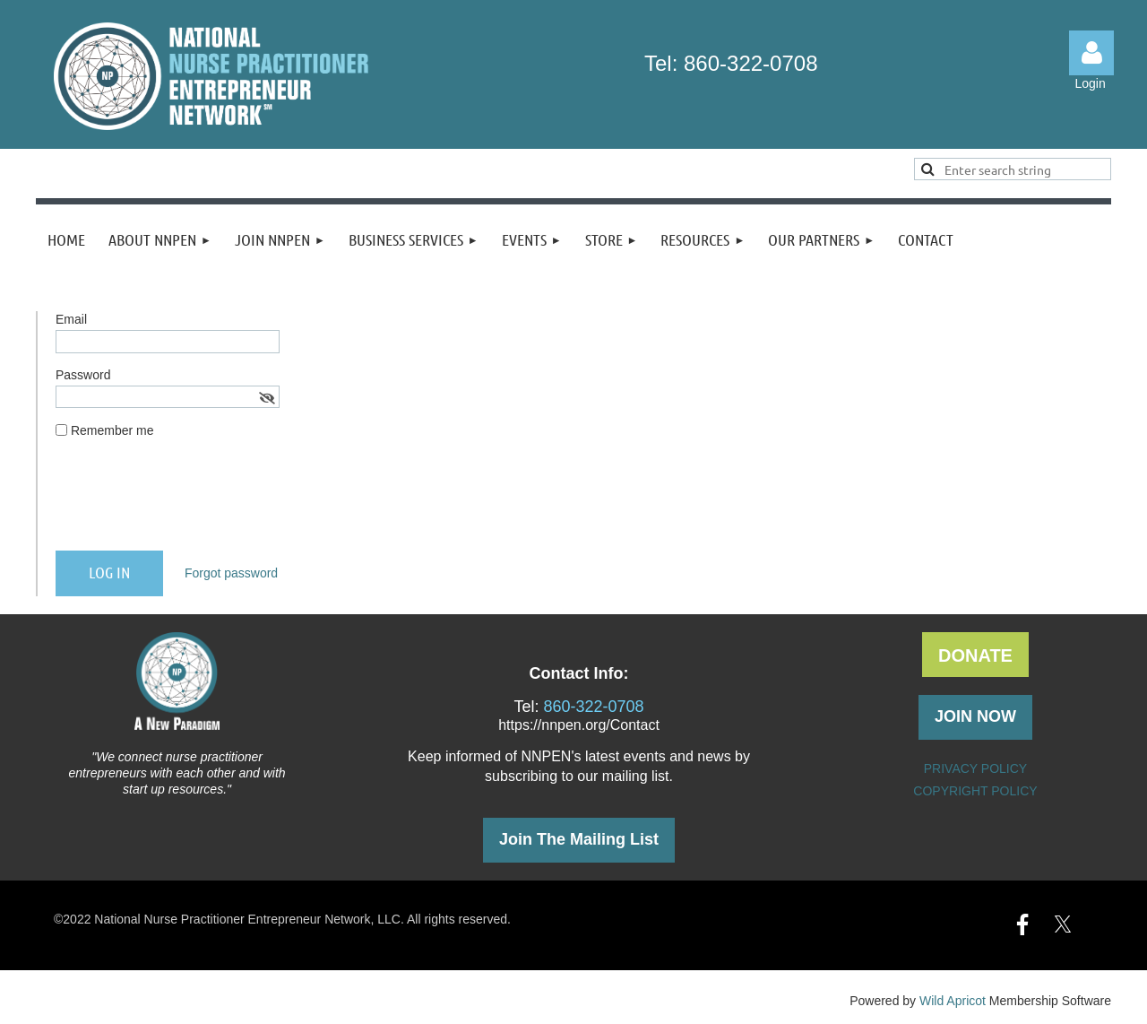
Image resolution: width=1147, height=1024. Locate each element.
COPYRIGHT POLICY (975, 791)
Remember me (112, 430)
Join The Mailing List (579, 839)
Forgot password (231, 573)
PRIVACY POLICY (975, 768)
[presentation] (192, 502)
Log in (1091, 52)
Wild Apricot (952, 1001)
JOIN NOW (975, 716)
